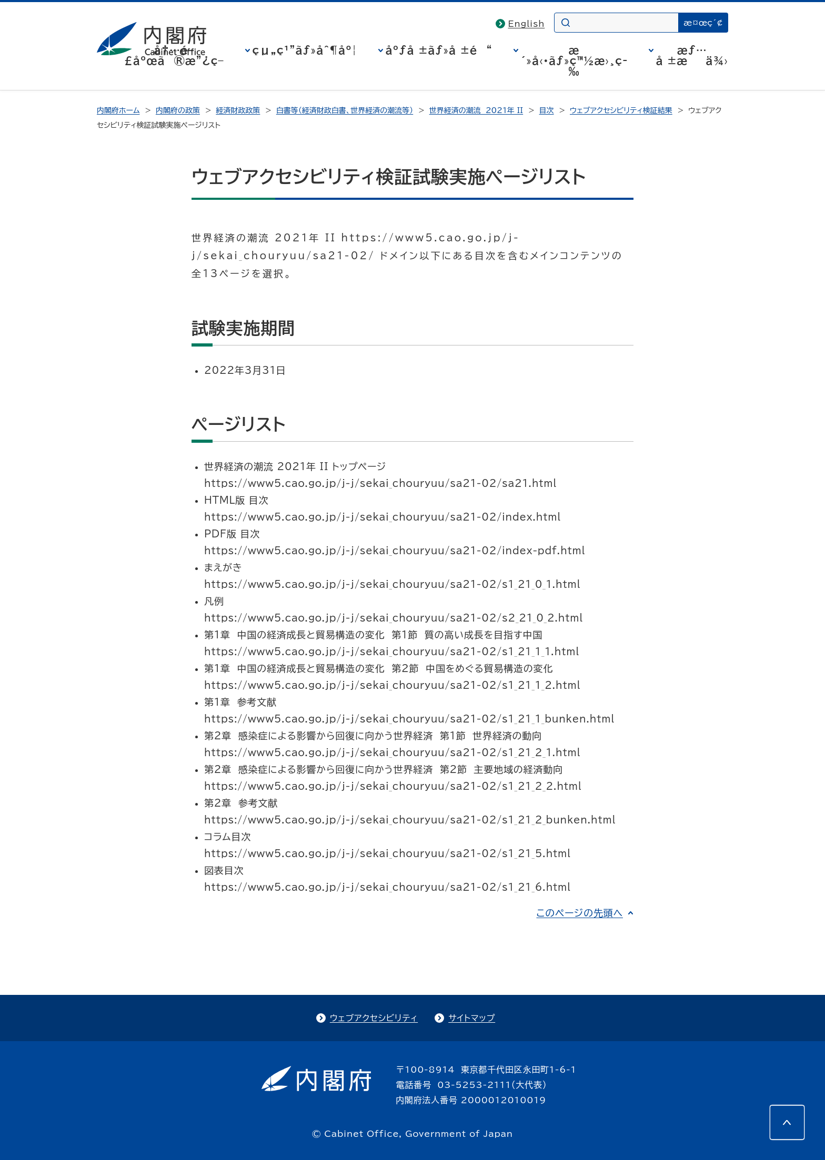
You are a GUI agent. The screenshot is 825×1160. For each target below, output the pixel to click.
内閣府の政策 (178, 110)
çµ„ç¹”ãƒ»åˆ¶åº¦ (305, 50)
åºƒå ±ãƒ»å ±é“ (439, 50)
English (526, 23)
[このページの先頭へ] (787, 1122)
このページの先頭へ (579, 913)
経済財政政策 (238, 110)
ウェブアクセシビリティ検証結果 (621, 110)
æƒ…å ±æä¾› (692, 55)
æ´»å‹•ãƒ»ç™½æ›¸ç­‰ (574, 60)
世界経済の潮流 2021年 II (476, 110)
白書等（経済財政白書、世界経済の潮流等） (344, 110)
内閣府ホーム (118, 110)
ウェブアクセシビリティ (374, 1018)
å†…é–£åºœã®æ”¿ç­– (174, 55)
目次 (546, 110)
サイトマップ (471, 1018)
